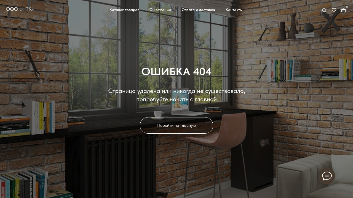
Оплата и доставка (198, 9)
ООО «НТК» (20, 9)
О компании (160, 9)
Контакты (234, 9)
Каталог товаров (124, 9)
